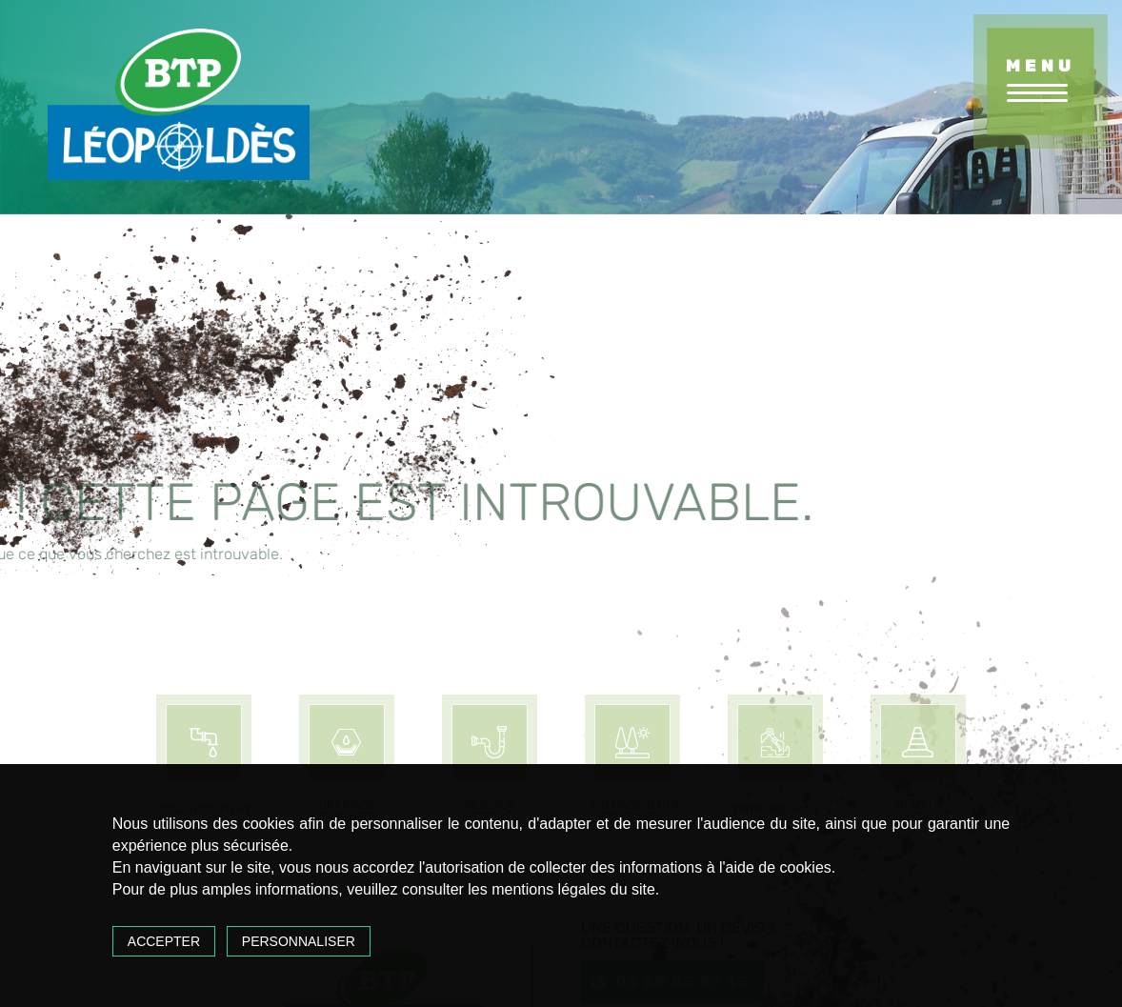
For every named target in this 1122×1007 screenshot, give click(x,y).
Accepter (164, 941)
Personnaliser (298, 941)
